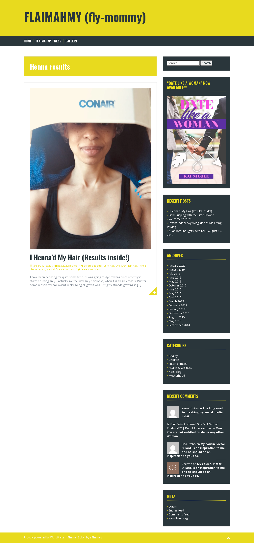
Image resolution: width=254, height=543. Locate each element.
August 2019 (177, 269)
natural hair (67, 269)
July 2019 (174, 273)
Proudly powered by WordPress (44, 537)
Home (28, 41)
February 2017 (178, 305)
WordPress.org (178, 518)
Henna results (37, 269)
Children (174, 360)
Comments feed (179, 514)
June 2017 (175, 289)
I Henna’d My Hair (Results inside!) (80, 257)
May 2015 (175, 321)
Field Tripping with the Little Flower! (191, 215)
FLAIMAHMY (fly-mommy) (85, 16)
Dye (117, 265)
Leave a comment (91, 269)
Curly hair (109, 265)
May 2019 (175, 281)
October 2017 (177, 285)
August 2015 (177, 317)
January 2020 (177, 265)
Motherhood (177, 375)
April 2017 (175, 297)
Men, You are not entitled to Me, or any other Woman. (195, 432)
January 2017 (177, 309)
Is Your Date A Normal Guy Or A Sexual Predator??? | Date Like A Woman (192, 426)
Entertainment (178, 364)
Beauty (61, 265)
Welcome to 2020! (180, 219)
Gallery (71, 41)
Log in (173, 506)
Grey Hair (126, 265)
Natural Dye (53, 269)
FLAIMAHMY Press (48, 41)
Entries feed (176, 510)
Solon (81, 537)
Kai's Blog (71, 265)
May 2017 (175, 293)
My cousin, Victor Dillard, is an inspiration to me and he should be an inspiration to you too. (196, 450)
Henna (142, 265)
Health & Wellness (180, 368)
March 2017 (176, 301)
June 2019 (175, 277)
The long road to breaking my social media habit (202, 412)
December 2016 (179, 313)
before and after (93, 265)
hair (135, 265)
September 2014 (179, 325)
